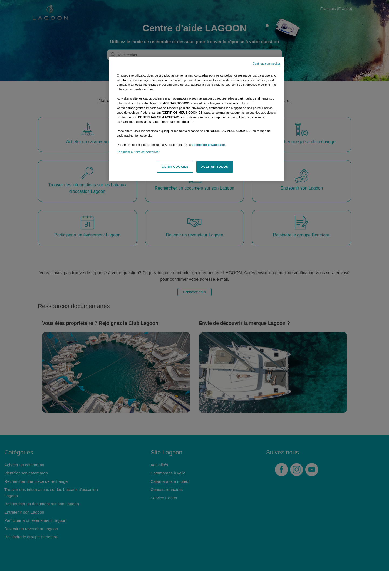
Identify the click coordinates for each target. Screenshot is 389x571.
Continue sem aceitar (266, 63)
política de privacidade (208, 144)
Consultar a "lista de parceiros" (138, 152)
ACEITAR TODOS (214, 166)
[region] (196, 119)
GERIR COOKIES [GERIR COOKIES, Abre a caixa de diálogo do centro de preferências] (175, 166)
